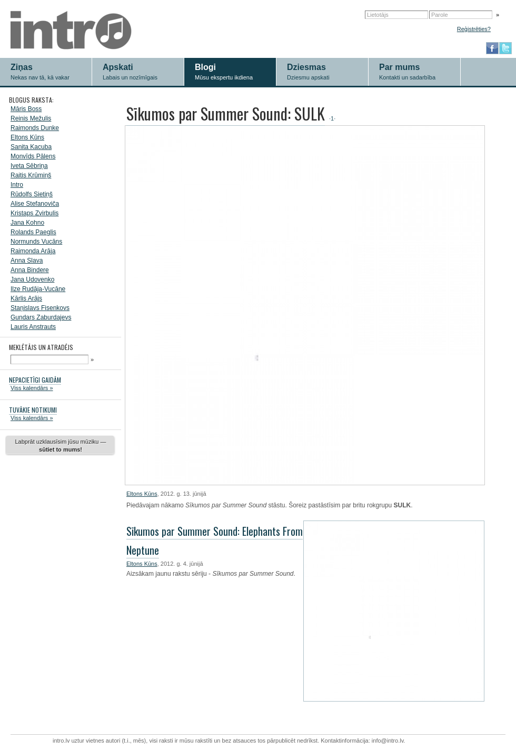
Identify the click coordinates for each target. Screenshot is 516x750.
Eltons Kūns (27, 137)
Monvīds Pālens (33, 156)
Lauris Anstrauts (33, 327)
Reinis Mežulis (31, 118)
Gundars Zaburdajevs (41, 317)
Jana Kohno (27, 222)
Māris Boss (26, 109)
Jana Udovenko (32, 279)
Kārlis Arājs (26, 298)
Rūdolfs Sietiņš (32, 194)
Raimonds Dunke (35, 128)
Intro (17, 184)
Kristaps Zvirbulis (34, 213)
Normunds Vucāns (36, 241)
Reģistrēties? (474, 29)
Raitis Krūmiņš (31, 175)
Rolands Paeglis (33, 232)
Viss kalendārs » (32, 388)
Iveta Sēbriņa (29, 165)
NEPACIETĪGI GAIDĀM (35, 379)
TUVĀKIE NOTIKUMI (33, 409)
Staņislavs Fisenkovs (40, 308)
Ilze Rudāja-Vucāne (38, 289)
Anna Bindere (30, 270)
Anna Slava (27, 260)
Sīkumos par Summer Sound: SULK (225, 113)
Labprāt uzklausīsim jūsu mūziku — (60, 445)
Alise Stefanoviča (35, 203)
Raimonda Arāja (33, 251)
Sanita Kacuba (31, 147)
